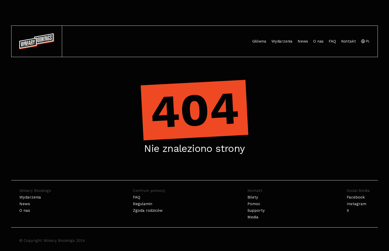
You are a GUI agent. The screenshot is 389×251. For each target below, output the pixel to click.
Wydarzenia (282, 41)
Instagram (356, 204)
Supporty (256, 210)
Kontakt (348, 41)
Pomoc (253, 204)
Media (252, 217)
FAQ (332, 41)
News (303, 41)
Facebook (356, 197)
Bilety (252, 197)
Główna (259, 41)
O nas (318, 41)
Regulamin (142, 204)
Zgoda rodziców (148, 210)
